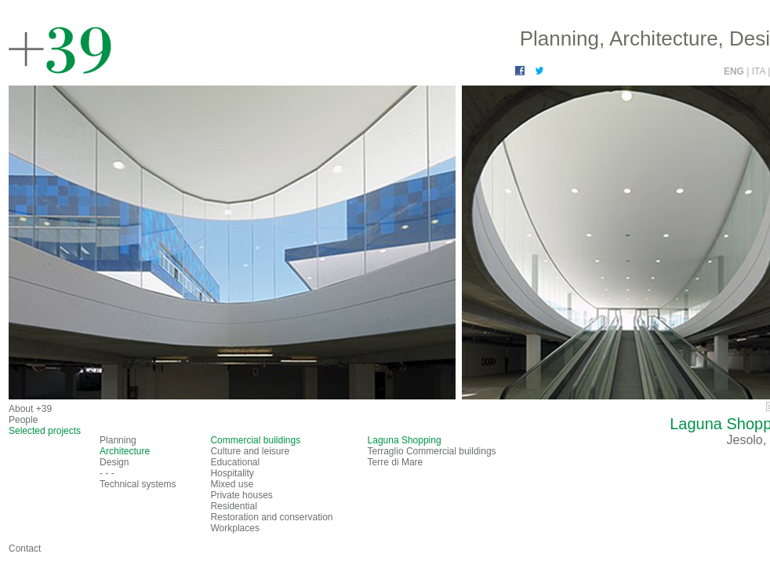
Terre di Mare (395, 462)
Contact (25, 548)
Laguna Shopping (404, 440)
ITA (760, 71)
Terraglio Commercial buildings (432, 451)
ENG (735, 71)
